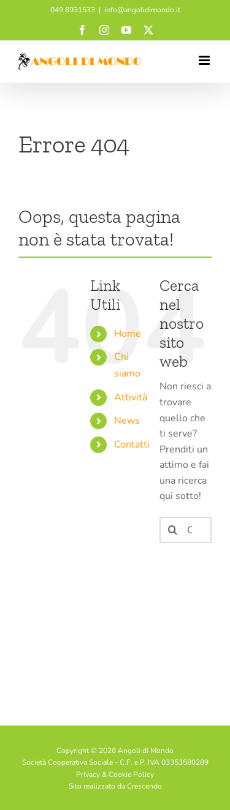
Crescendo (144, 786)
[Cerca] (172, 530)
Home (127, 333)
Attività (130, 397)
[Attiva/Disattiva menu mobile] (205, 60)
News (127, 420)
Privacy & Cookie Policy (115, 774)
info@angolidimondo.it (142, 10)
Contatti (132, 444)
